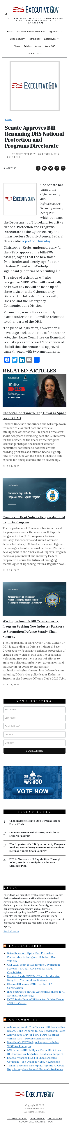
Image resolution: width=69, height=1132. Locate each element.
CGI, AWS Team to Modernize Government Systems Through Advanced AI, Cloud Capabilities (33, 968)
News (17, 46)
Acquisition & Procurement (31, 31)
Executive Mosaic (17, 1118)
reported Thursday (36, 241)
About (38, 46)
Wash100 (50, 46)
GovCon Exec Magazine (32, 1122)
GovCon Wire (37, 1118)
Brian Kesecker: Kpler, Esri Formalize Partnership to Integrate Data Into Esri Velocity (31, 956)
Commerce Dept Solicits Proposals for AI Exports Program (34, 834)
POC (50, 1122)
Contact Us (33, 53)
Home (10, 31)
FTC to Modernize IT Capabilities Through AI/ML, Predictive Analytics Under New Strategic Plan (34, 862)
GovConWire (24, 1019)
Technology (34, 38)
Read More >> (11, 931)
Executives (50, 38)
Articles (27, 46)
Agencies (54, 31)
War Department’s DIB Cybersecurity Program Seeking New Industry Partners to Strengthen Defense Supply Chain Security (37, 847)
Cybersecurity (17, 38)
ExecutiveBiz (25, 945)
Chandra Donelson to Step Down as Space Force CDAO (34, 822)
